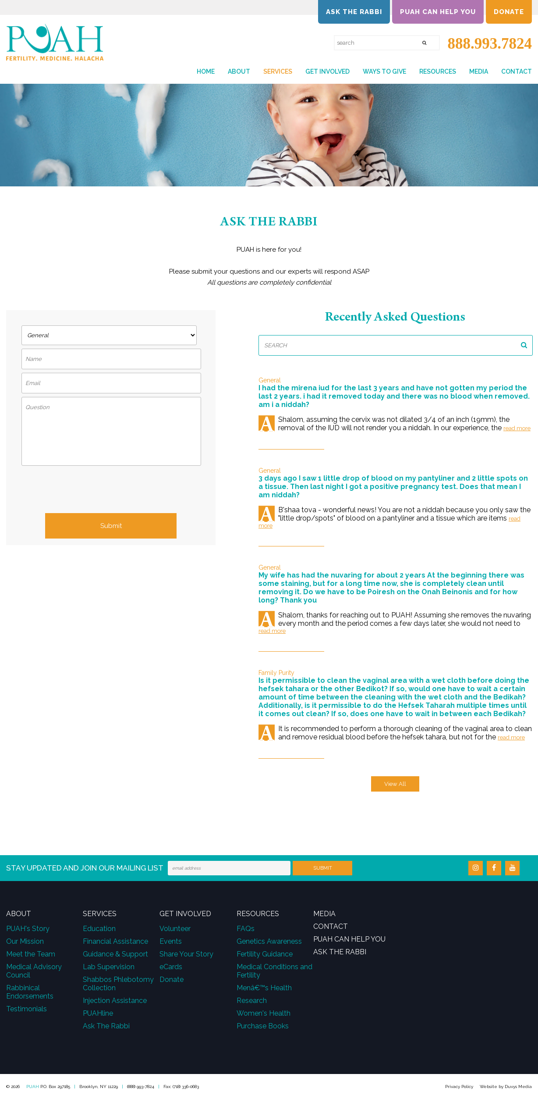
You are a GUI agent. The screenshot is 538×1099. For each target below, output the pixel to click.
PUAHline (98, 1013)
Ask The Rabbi (106, 1026)
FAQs (246, 928)
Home (206, 71)
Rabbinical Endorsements (29, 992)
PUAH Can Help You (438, 12)
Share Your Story (186, 954)
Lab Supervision (108, 967)
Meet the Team (30, 954)
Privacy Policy (459, 1086)
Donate (509, 12)
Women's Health (263, 1013)
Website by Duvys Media (506, 1086)
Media (478, 71)
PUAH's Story (28, 928)
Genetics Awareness (269, 941)
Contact (516, 71)
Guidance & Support (115, 954)
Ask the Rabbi (354, 12)
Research (252, 1000)
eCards (170, 967)
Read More (517, 428)
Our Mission (25, 941)
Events (170, 941)
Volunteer (175, 928)
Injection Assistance (115, 1000)
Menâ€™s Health (264, 988)
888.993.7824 (486, 43)
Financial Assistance (115, 941)
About (239, 71)
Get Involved (327, 71)
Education (99, 928)
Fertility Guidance (265, 954)
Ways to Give (384, 71)
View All (395, 784)
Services (277, 71)
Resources (437, 71)
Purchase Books (263, 1026)
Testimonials (26, 1009)
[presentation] (110, 492)
